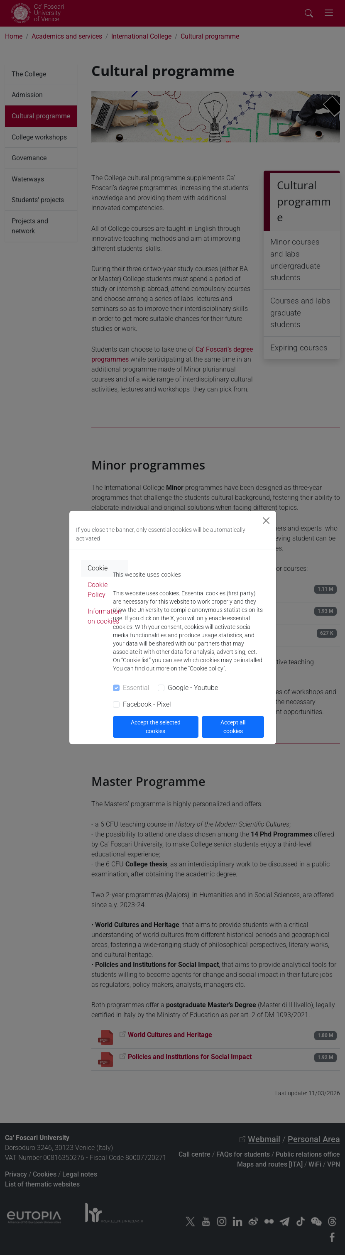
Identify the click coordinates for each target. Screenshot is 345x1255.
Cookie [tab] (98, 568)
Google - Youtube (193, 688)
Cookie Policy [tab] (98, 590)
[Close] (266, 520)
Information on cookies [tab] (105, 616)
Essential (136, 688)
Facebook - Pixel (147, 704)
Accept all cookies (232, 726)
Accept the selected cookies (156, 726)
